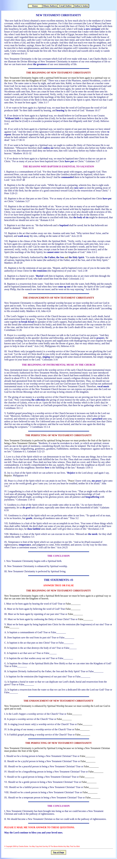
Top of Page (58, 852)
